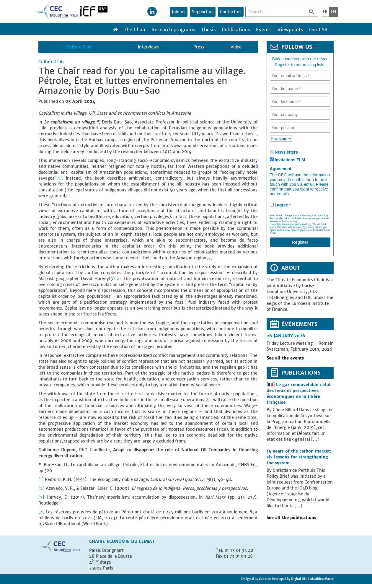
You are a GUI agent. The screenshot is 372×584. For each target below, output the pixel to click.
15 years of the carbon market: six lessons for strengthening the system (299, 457)
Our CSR (318, 29)
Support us (202, 11)
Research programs (173, 29)
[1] (59, 178)
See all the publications (291, 517)
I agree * (283, 205)
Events (264, 29)
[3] (112, 278)
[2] (209, 258)
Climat (147, 541)
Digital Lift (298, 579)
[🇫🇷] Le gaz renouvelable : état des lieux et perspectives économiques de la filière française (299, 393)
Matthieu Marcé (322, 579)
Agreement (280, 168)
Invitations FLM (290, 159)
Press (198, 47)
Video (236, 47)
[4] (207, 399)
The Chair (135, 29)
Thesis (208, 29)
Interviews (148, 47)
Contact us (231, 11)
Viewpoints (290, 29)
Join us (178, 11)
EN (333, 11)
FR (325, 11)
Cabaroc (265, 579)
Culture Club (79, 47)
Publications (236, 29)
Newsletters (286, 152)
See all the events (285, 358)
